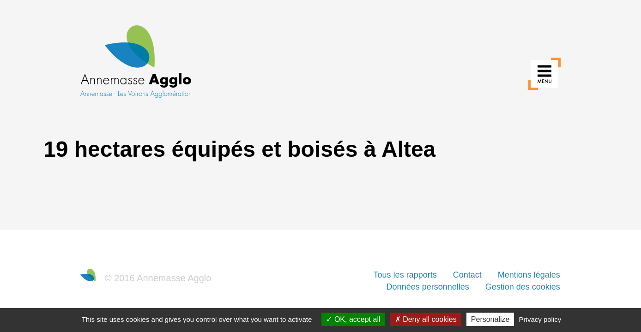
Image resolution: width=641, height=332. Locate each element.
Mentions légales (529, 274)
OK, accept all (353, 319)
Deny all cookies (426, 319)
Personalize (490, 319)
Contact (467, 274)
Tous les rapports (405, 274)
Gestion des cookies (522, 286)
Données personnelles (428, 286)
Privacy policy (540, 319)
